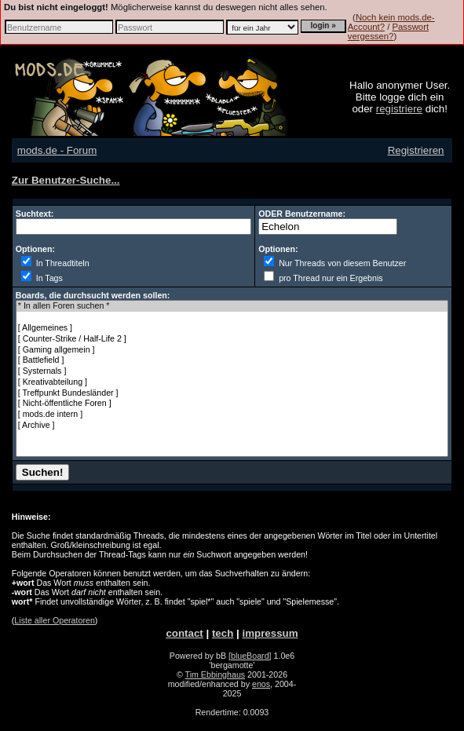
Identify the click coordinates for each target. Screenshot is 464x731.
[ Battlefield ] (232, 360)
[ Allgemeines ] (232, 328)
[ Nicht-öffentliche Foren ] (232, 403)
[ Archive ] (232, 425)
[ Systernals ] (232, 371)
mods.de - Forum (57, 150)
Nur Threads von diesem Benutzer (335, 263)
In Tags (42, 278)
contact (184, 633)
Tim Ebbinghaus (215, 674)
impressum (270, 633)
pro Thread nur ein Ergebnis (323, 278)
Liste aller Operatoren (54, 620)
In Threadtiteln (55, 263)
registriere (399, 109)
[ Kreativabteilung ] (232, 382)
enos (261, 684)
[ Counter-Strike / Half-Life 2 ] (232, 339)
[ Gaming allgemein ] (232, 350)
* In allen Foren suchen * (232, 306)
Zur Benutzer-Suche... (66, 180)
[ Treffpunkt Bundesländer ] (232, 393)
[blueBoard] (250, 655)
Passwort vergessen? (388, 31)
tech (222, 633)
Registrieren (416, 150)
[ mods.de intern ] (232, 414)
